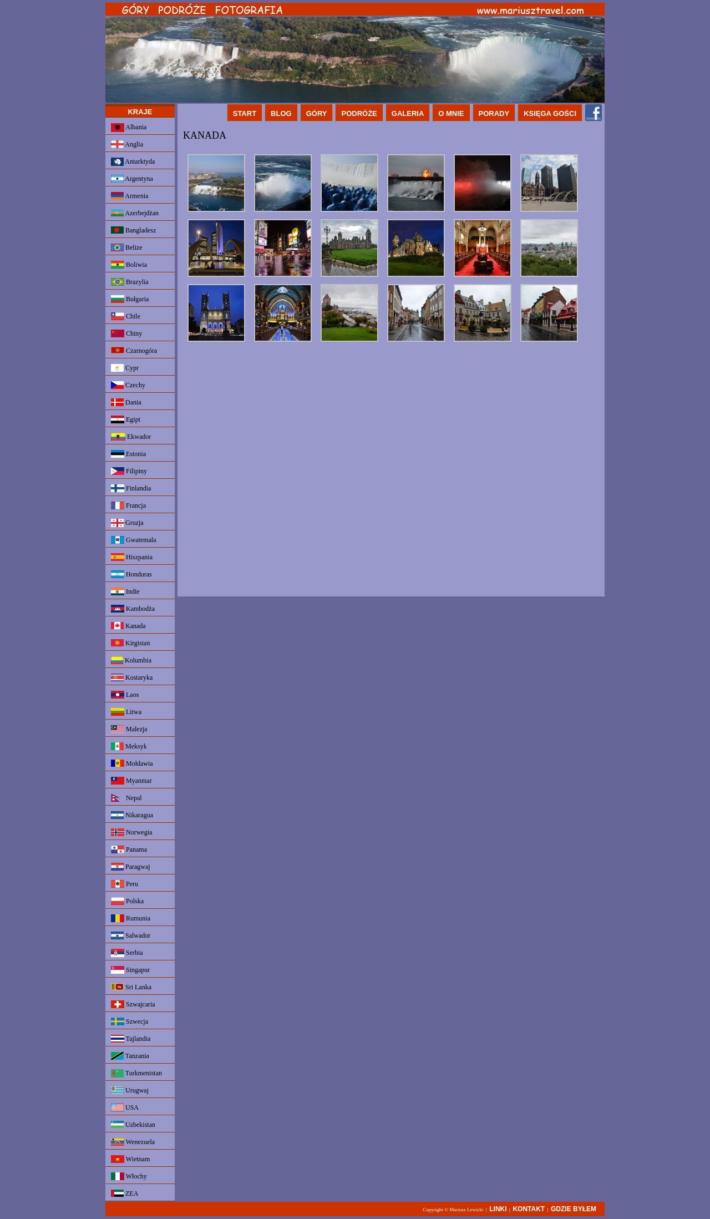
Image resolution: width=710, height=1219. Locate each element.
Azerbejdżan (135, 213)
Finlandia (131, 488)
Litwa (126, 712)
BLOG (281, 113)
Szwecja (129, 1021)
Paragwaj (130, 867)
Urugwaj (130, 1090)
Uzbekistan (133, 1125)
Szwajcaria (133, 1004)
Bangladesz (133, 230)
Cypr (125, 368)
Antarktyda (133, 162)
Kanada (128, 626)
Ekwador (131, 437)
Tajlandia (130, 1039)
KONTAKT (529, 1209)
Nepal (126, 798)
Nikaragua (132, 815)
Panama (129, 849)
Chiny (126, 333)
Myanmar (131, 781)
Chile (125, 316)
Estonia (128, 454)
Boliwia (129, 265)
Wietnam (130, 1159)
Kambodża (133, 609)
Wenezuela (133, 1142)
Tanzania (130, 1056)
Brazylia (130, 282)
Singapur (130, 970)
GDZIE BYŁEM (573, 1209)
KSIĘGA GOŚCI (550, 113)
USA (125, 1107)
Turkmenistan (136, 1073)
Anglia (127, 144)
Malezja (129, 729)
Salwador (130, 935)
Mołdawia (132, 763)
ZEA (124, 1193)
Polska (127, 901)
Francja (128, 505)
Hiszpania (132, 557)
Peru (124, 884)
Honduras (131, 574)
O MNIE (451, 113)
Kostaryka (132, 677)
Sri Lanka (131, 987)
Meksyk (129, 746)
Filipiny (129, 471)
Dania (126, 402)
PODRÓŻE (359, 113)
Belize (127, 247)
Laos (125, 695)
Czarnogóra (134, 351)
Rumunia (130, 918)
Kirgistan (130, 643)
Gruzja (127, 523)
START (244, 113)
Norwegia (131, 832)
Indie (125, 591)
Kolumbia (131, 660)
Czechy (128, 385)
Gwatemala (133, 540)
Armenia (129, 196)
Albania (128, 127)
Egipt (125, 419)
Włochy (129, 1176)
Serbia (127, 953)
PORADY (494, 113)
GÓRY (316, 113)
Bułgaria (130, 299)
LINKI (497, 1209)
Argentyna (132, 179)
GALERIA (408, 113)
